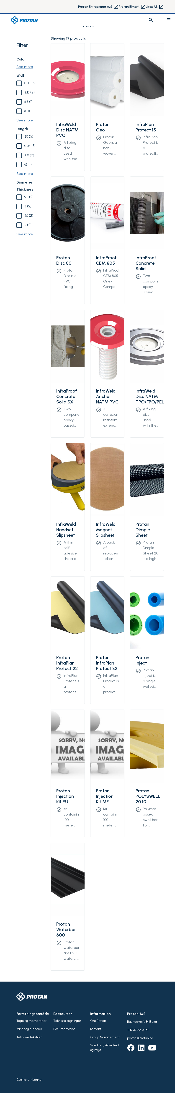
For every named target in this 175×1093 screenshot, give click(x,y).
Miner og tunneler (29, 1029)
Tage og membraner (31, 1021)
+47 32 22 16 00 (137, 1030)
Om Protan (98, 1021)
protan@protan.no (140, 1038)
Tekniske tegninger (67, 1021)
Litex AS (155, 7)
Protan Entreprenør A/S (98, 7)
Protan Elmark (132, 7)
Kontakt (95, 1029)
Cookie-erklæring (28, 1080)
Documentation (64, 1029)
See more (24, 67)
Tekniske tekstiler (29, 1037)
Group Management (105, 1037)
